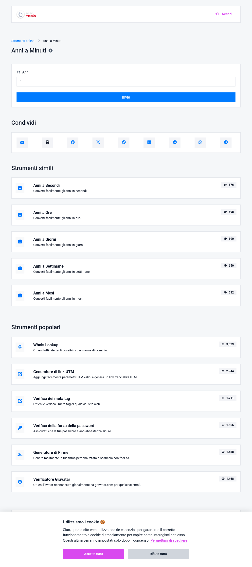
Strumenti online (22, 41)
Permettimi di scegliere (168, 540)
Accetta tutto (93, 554)
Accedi (224, 14)
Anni (23, 72)
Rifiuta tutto (158, 554)
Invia (126, 97)
